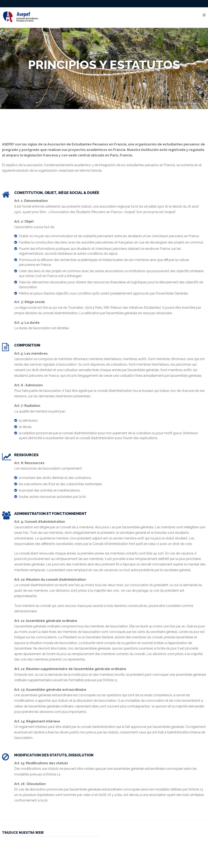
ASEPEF (159, 102)
